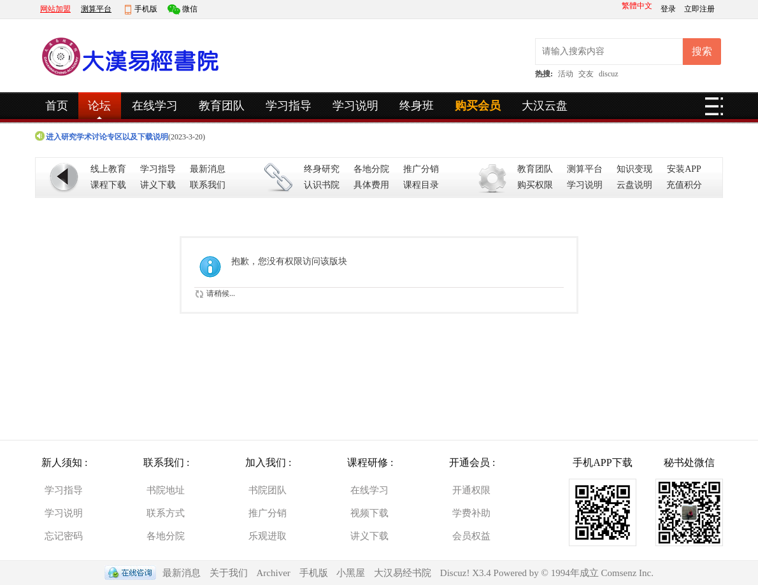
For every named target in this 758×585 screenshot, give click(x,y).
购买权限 (535, 185)
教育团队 (222, 105)
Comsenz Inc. (627, 573)
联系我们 (207, 185)
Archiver (273, 573)
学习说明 (355, 105)
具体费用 (371, 185)
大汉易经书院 (402, 573)
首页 (56, 105)
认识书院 (322, 185)
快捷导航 (714, 110)
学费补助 (471, 513)
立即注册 (699, 8)
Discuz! (456, 573)
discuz (609, 73)
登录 (669, 8)
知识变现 (634, 169)
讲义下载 (158, 185)
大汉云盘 (545, 105)
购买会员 (478, 105)
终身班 (416, 105)
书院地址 (166, 490)
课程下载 (108, 185)
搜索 (702, 51)
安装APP (684, 169)
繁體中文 (637, 5)
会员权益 (471, 536)
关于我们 (229, 573)
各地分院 (371, 169)
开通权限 (471, 490)
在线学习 (155, 105)
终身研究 (322, 169)
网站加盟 (55, 8)
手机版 (145, 8)
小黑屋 (350, 573)
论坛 (99, 105)
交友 (586, 73)
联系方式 (166, 513)
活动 (565, 73)
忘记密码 (64, 536)
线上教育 (108, 169)
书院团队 (267, 490)
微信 (189, 8)
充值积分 (684, 185)
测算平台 (96, 8)
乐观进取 (267, 536)
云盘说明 (634, 185)
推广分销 (421, 169)
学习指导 (288, 105)
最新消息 (207, 169)
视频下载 (369, 513)
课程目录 (421, 185)
